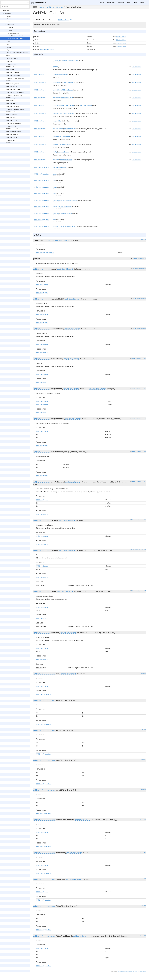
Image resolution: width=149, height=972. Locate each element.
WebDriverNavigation (12, 106)
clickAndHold (57, 82)
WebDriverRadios (11, 120)
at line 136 (143, 878)
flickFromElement (58, 226)
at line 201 (143, 519)
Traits (128, 2)
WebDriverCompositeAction (16, 36)
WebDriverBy (10, 69)
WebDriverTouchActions (15, 38)
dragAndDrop (57, 105)
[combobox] (15, 6)
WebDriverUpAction (12, 137)
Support (9, 50)
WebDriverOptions (11, 112)
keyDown (56, 144)
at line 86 (143, 328)
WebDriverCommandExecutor (15, 78)
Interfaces (121, 2)
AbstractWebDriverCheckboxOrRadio (17, 53)
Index (135, 2)
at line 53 (143, 700)
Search (142, 2)
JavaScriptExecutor (12, 58)
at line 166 (143, 935)
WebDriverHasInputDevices (14, 95)
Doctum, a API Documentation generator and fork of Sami (131, 971)
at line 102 (143, 358)
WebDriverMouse (11, 103)
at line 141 (143, 418)
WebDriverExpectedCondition (14, 92)
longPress (56, 213)
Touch (10, 30)
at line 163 (143, 451)
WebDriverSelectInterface (13, 129)
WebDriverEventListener (13, 89)
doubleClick (56, 98)
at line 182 (143, 481)
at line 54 (143, 268)
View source (74, 20)
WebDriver (8, 13)
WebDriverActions (13, 33)
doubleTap (56, 206)
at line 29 (143, 239)
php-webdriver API (38, 3)
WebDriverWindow (11, 143)
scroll (54, 193)
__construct (56, 60)
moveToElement (58, 129)
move (55, 187)
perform (55, 67)
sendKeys (56, 160)
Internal (11, 27)
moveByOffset (57, 121)
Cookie (8, 55)
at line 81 (143, 759)
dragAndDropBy (58, 113)
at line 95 (143, 789)
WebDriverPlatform (11, 115)
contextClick (57, 90)
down (54, 174)
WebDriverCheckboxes (13, 75)
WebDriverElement (11, 86)
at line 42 (143, 258)
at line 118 (143, 388)
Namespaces (111, 2)
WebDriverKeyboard (12, 98)
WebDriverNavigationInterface (15, 109)
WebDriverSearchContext (13, 123)
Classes (101, 2)
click (54, 74)
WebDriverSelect (11, 126)
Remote (9, 47)
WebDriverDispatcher (12, 84)
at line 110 (143, 819)
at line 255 (143, 632)
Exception (10, 19)
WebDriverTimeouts (12, 134)
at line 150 (143, 905)
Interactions (10, 24)
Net (8, 44)
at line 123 (143, 852)
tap (54, 167)
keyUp (55, 152)
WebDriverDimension (12, 81)
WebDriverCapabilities (12, 72)
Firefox (9, 22)
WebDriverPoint (11, 117)
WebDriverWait (10, 140)
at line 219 (143, 549)
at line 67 (143, 729)
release (55, 136)
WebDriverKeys (10, 100)
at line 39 (143, 673)
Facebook (6, 10)
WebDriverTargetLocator (13, 131)
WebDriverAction (11, 64)
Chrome (9, 16)
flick (54, 220)
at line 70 (143, 298)
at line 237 (143, 590)
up (54, 180)
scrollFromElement (59, 200)
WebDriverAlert (10, 67)
